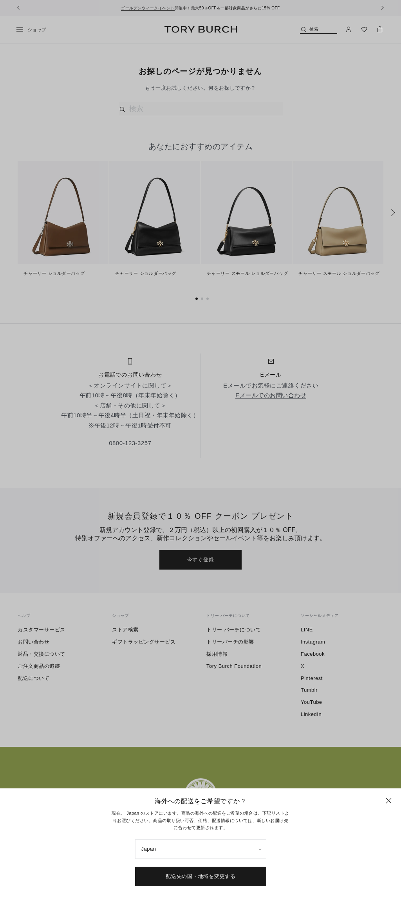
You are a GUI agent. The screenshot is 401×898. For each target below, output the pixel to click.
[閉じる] (388, 800)
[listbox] (200, 849)
